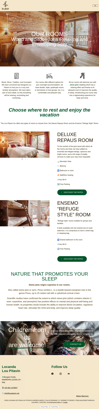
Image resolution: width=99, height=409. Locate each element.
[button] (1, 145)
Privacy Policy (44, 406)
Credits (65, 402)
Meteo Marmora (82, 396)
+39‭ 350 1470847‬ (11, 388)
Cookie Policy (54, 406)
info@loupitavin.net (11, 393)
